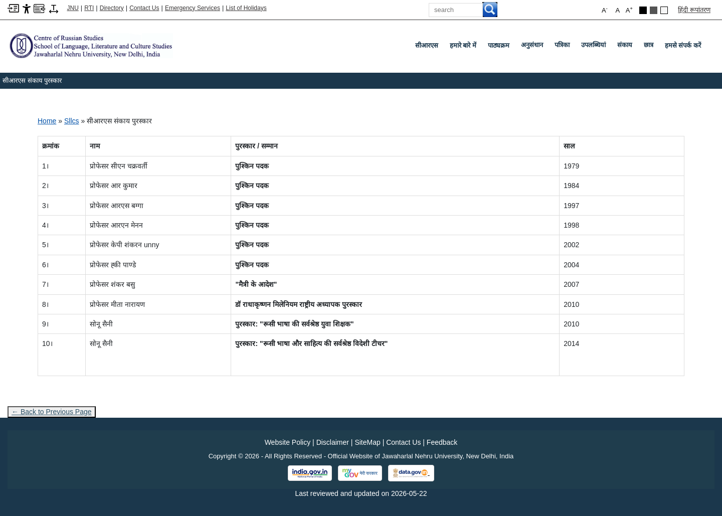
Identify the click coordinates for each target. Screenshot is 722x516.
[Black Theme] (643, 10)
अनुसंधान (534, 47)
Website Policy (288, 442)
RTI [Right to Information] (89, 8)
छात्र (650, 47)
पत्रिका (564, 47)
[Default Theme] (664, 10)
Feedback (442, 442)
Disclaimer (332, 442)
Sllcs (71, 121)
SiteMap (367, 442)
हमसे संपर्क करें (683, 45)
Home (47, 121)
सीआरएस (426, 45)
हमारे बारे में (463, 45)
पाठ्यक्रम (498, 45)
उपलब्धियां (595, 47)
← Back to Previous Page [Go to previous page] (52, 412)
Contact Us (144, 8)
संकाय (627, 47)
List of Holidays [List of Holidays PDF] (246, 8)
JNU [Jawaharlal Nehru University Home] (73, 8)
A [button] (629, 10)
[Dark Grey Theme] (653, 10)
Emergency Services (192, 8)
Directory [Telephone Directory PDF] (112, 8)
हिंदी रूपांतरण (694, 10)
